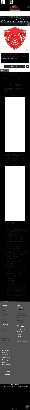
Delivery (19, 333)
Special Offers (6, 364)
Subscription (6, 356)
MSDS (4, 362)
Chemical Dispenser (7, 361)
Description (4, 70)
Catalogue (4, 352)
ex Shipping (4, 61)
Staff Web (19, 337)
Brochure (5, 354)
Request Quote (21, 329)
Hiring (19, 334)
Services (19, 328)
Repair (19, 336)
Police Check (20, 331)
